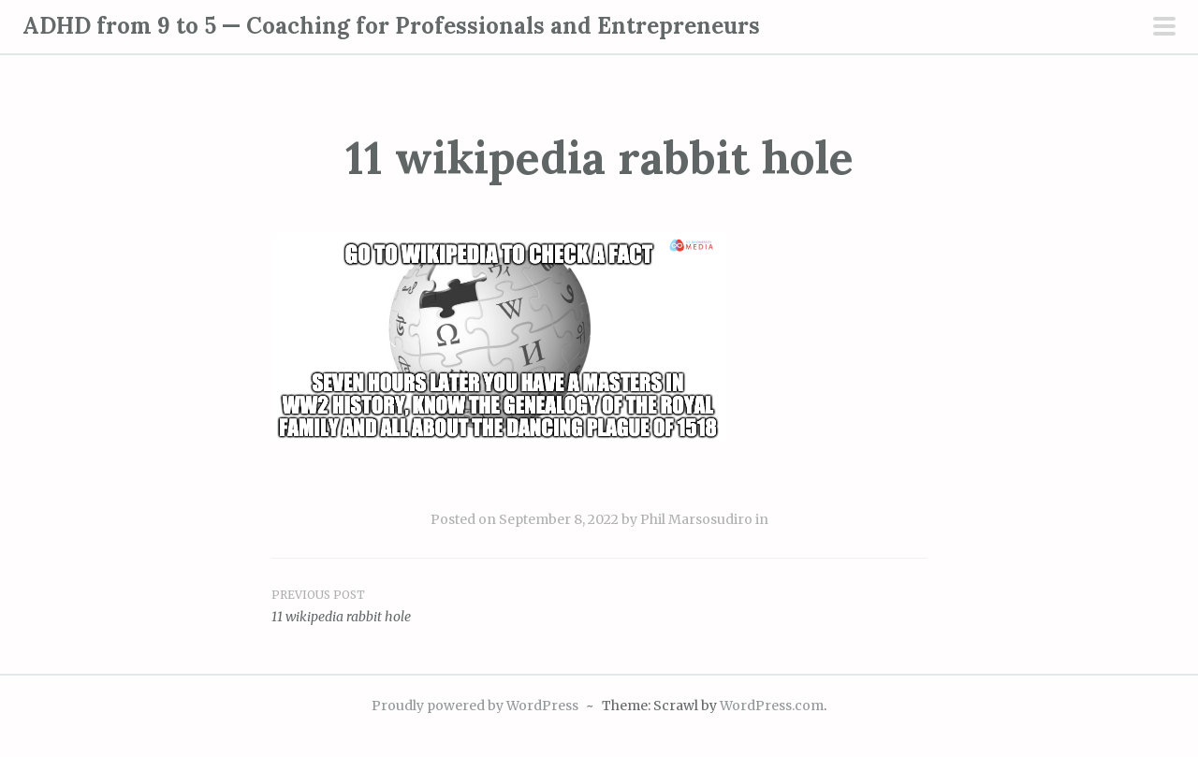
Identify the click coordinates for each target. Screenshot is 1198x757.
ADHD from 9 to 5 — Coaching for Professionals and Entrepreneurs (391, 25)
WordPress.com (772, 705)
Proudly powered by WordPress (475, 705)
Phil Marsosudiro (696, 519)
